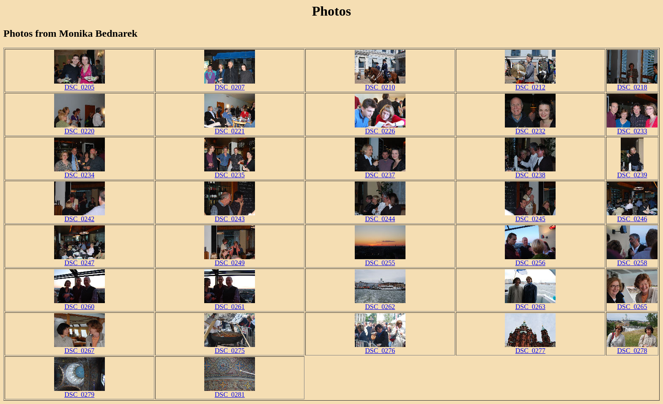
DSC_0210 (380, 84)
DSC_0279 (79, 391)
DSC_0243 (229, 215)
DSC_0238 (530, 172)
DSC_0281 (229, 391)
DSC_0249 (229, 259)
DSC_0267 (79, 347)
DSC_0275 (229, 347)
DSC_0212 (530, 84)
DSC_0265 (632, 303)
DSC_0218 (632, 84)
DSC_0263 (530, 303)
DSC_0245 (530, 215)
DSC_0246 (632, 215)
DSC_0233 (632, 128)
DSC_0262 (380, 303)
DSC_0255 (380, 259)
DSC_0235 (229, 172)
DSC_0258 (632, 259)
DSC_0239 (632, 172)
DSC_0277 (530, 347)
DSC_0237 (380, 172)
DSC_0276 (380, 347)
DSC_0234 (79, 172)
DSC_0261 (229, 303)
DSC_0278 (632, 347)
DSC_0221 (229, 128)
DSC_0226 (380, 128)
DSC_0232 (530, 128)
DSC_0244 (380, 215)
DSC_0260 (79, 303)
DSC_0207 (229, 84)
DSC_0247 (79, 259)
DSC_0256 (530, 259)
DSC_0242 (79, 215)
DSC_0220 (79, 128)
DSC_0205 (79, 84)
